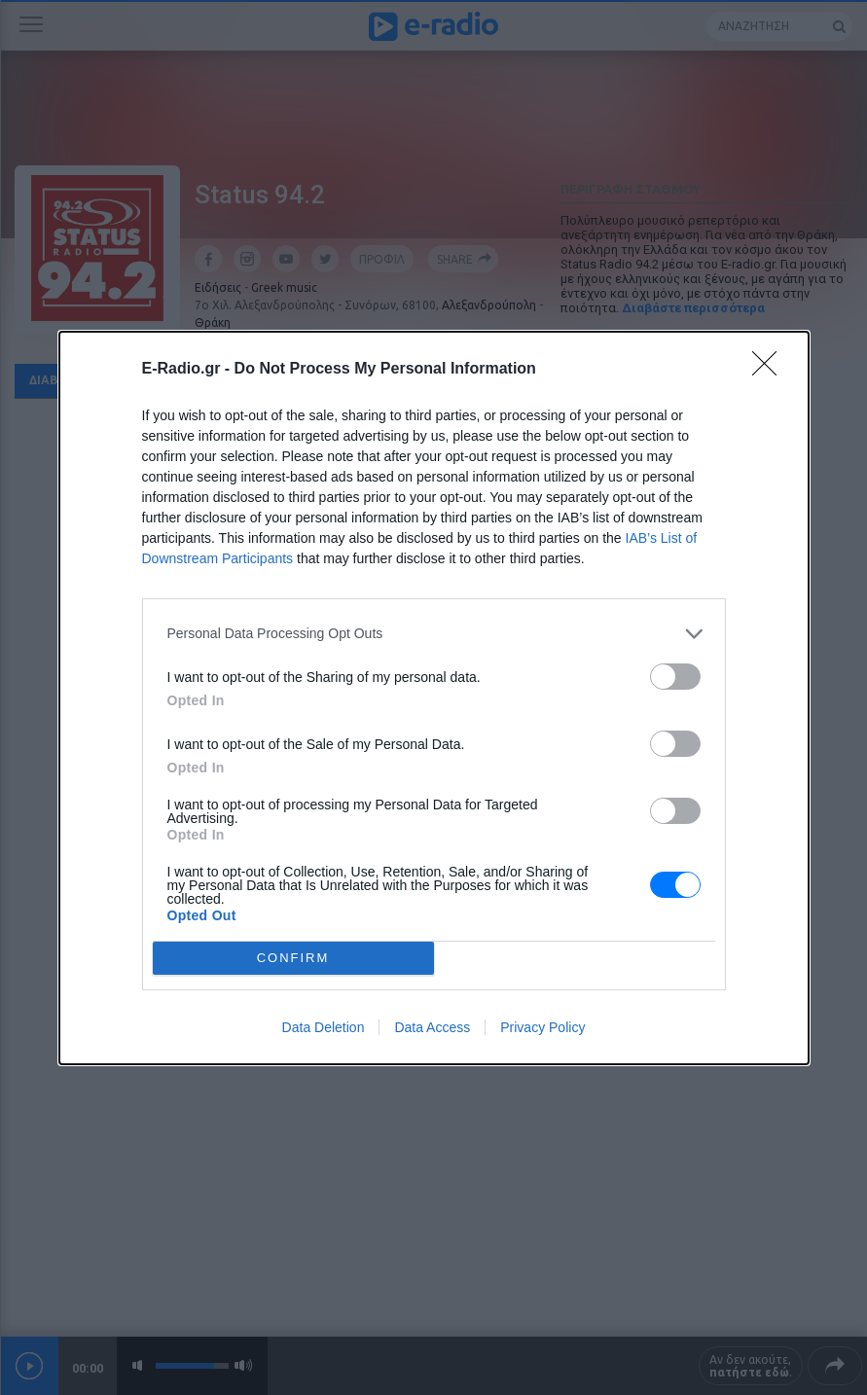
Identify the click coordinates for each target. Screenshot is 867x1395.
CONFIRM (293, 957)
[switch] (675, 676)
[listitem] (434, 634)
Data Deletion (323, 1027)
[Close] (770, 369)
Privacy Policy (542, 1027)
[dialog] (434, 698)
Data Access (432, 1027)
